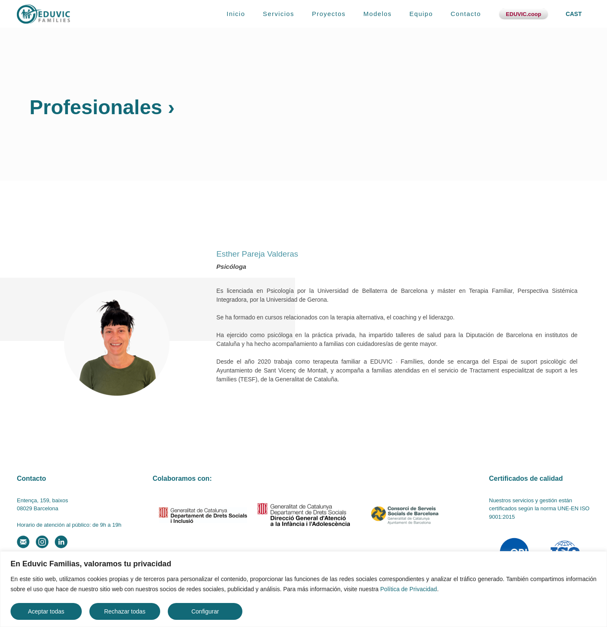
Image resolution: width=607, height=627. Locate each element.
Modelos (377, 13)
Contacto (466, 13)
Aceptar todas (46, 611)
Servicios (278, 13)
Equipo (421, 13)
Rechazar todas (124, 611)
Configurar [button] (205, 611)
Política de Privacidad (408, 589)
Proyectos (329, 13)
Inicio (236, 13)
